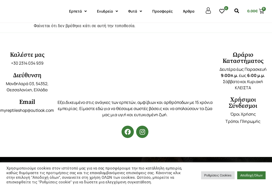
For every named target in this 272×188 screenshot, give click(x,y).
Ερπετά (78, 11)
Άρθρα (188, 11)
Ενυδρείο (107, 11)
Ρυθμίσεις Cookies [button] (218, 175)
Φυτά (135, 11)
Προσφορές (162, 11)
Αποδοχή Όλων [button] (251, 175)
